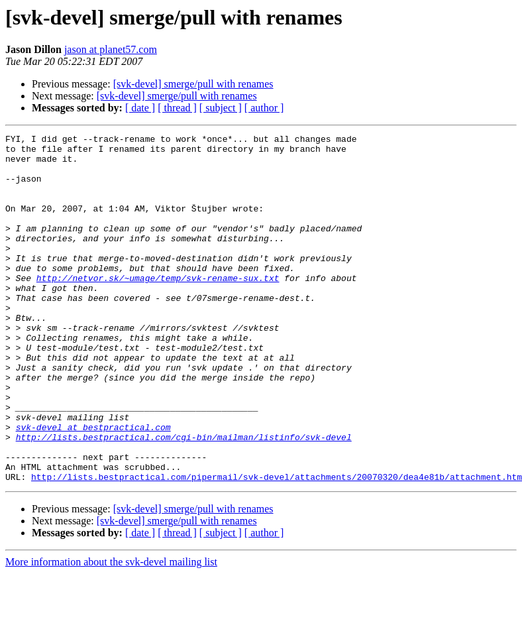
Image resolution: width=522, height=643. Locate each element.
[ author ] (264, 107)
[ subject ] (220, 107)
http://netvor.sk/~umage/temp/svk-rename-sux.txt (158, 308)
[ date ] (140, 107)
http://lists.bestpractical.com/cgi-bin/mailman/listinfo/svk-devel (184, 498)
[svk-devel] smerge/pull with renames (193, 83)
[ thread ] (177, 107)
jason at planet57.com (110, 49)
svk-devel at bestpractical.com (93, 487)
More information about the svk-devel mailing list (111, 631)
